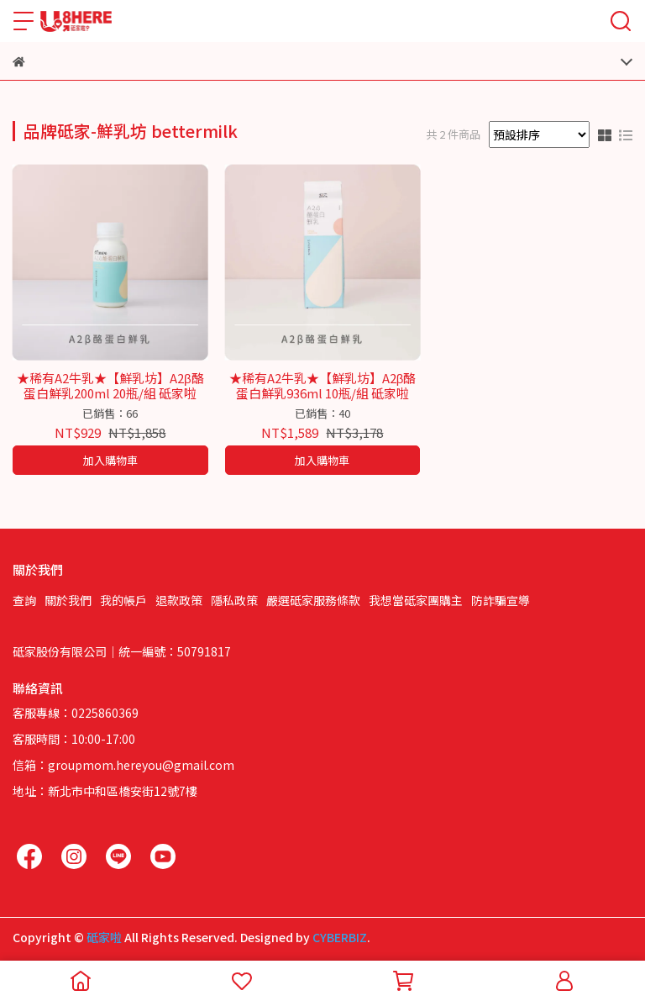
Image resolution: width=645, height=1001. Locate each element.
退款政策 (178, 600)
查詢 (24, 600)
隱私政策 (234, 600)
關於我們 (68, 600)
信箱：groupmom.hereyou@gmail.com (123, 764)
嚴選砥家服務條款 (313, 600)
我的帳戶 (123, 600)
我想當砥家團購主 (416, 600)
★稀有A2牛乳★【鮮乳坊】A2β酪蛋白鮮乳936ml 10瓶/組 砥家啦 (323, 386)
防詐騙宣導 (500, 600)
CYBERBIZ (339, 937)
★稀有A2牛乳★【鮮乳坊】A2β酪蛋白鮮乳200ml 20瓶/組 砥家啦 (110, 386)
